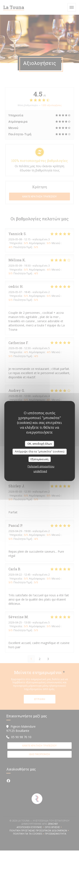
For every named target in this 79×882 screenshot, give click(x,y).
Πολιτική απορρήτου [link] (41, 466)
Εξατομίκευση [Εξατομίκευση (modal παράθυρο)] (39, 459)
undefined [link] (40, 471)
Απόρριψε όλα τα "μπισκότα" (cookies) (39, 451)
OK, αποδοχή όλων (39, 444)
